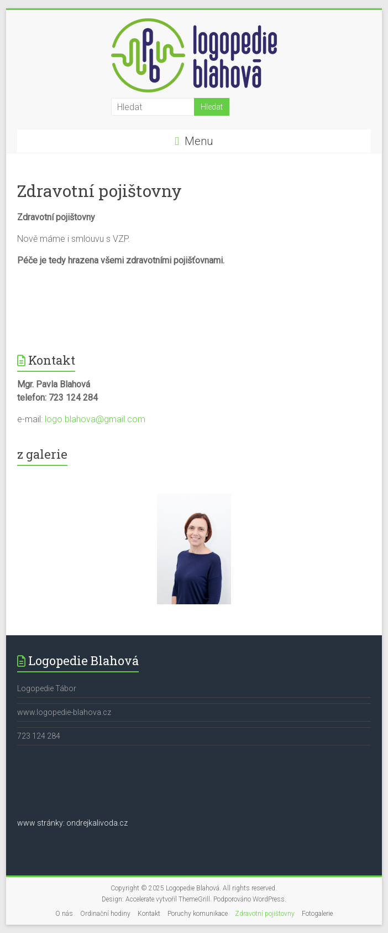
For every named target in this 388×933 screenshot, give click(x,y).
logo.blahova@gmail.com (95, 419)
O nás (64, 914)
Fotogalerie (317, 914)
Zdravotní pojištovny (265, 914)
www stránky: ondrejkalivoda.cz (72, 822)
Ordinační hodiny (105, 914)
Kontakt (149, 914)
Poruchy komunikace (197, 914)
